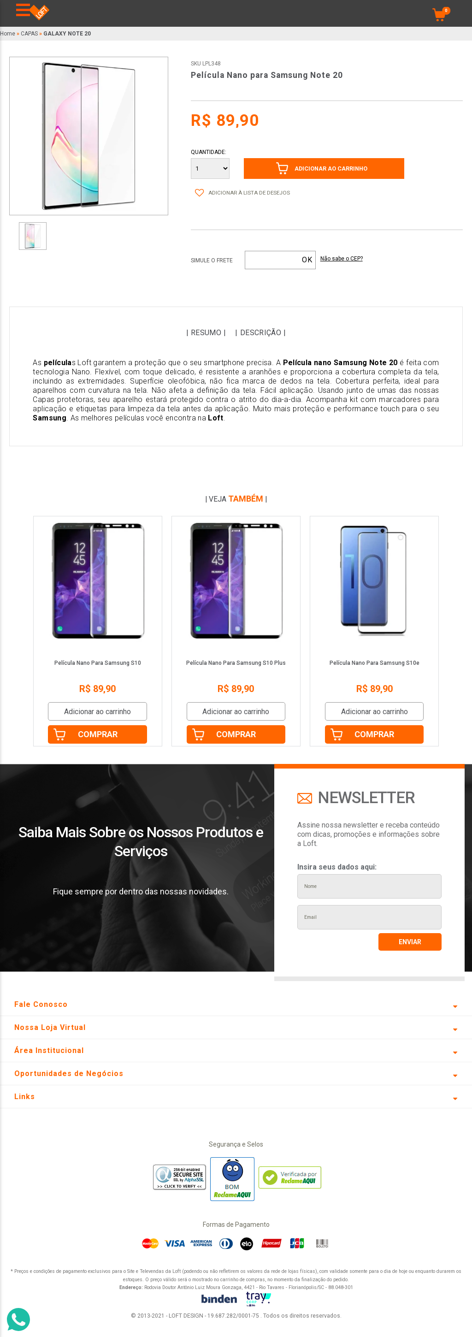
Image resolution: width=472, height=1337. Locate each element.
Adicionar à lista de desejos (249, 192)
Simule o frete (212, 260)
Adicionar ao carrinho (97, 711)
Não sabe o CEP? (341, 259)
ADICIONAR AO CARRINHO (331, 168)
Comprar (98, 734)
